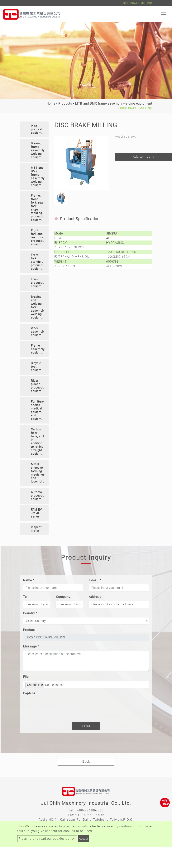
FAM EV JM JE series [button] (36, 513)
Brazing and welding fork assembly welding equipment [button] (38, 307)
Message (31, 646)
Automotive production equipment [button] (39, 495)
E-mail (95, 580)
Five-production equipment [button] (38, 283)
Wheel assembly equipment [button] (38, 331)
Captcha (29, 693)
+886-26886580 (90, 810)
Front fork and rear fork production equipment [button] (38, 237)
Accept (83, 838)
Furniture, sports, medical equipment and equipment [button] (38, 410)
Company (63, 597)
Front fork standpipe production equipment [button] (38, 261)
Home (50, 103)
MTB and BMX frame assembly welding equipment (113, 103)
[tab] (34, 129)
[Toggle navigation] (163, 14)
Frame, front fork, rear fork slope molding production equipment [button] (38, 208)
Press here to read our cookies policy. (47, 838)
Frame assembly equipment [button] (38, 349)
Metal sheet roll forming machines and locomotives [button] (39, 473)
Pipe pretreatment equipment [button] (40, 129)
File (26, 677)
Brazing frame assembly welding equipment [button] (38, 150)
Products (65, 103)
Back (86, 761)
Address (95, 597)
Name (28, 580)
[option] (81, 163)
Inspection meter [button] (38, 528)
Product (29, 630)
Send (86, 726)
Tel (25, 597)
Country (30, 613)
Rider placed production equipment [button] (38, 386)
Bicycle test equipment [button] (38, 366)
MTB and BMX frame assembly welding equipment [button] (38, 176)
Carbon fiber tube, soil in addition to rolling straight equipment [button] (38, 441)
